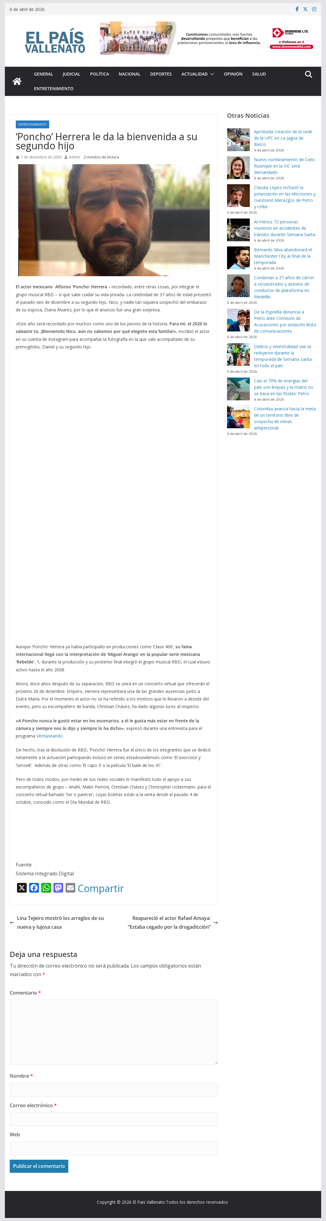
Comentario (25, 992)
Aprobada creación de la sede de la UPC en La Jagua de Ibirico (283, 138)
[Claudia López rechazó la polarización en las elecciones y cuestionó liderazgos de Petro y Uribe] (238, 195)
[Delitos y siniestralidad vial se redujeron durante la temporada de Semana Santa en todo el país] (238, 354)
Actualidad (195, 74)
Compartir (101, 888)
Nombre (21, 1076)
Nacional (130, 74)
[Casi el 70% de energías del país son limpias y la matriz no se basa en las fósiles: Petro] (238, 389)
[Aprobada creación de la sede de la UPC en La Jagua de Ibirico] (238, 139)
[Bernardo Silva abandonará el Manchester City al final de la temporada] (238, 257)
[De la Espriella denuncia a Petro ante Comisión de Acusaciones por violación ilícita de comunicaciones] (238, 320)
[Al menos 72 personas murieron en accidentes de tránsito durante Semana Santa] (238, 230)
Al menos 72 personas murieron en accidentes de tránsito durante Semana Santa (284, 228)
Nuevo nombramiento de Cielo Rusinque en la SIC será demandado (284, 166)
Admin (74, 157)
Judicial (71, 74)
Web (15, 1134)
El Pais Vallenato (149, 1202)
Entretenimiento (53, 88)
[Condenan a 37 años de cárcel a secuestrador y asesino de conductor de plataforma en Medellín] (238, 285)
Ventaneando (49, 736)
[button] (211, 74)
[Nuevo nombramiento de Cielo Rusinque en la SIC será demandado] (238, 167)
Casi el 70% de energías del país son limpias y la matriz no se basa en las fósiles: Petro (283, 387)
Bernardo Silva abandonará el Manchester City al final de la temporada (283, 256)
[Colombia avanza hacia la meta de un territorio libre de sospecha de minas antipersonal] (238, 416)
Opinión (233, 74)
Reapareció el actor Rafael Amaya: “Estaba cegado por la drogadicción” (173, 922)
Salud (259, 74)
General (43, 74)
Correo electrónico (33, 1105)
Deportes (161, 74)
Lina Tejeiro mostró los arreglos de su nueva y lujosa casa (57, 922)
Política (99, 74)
